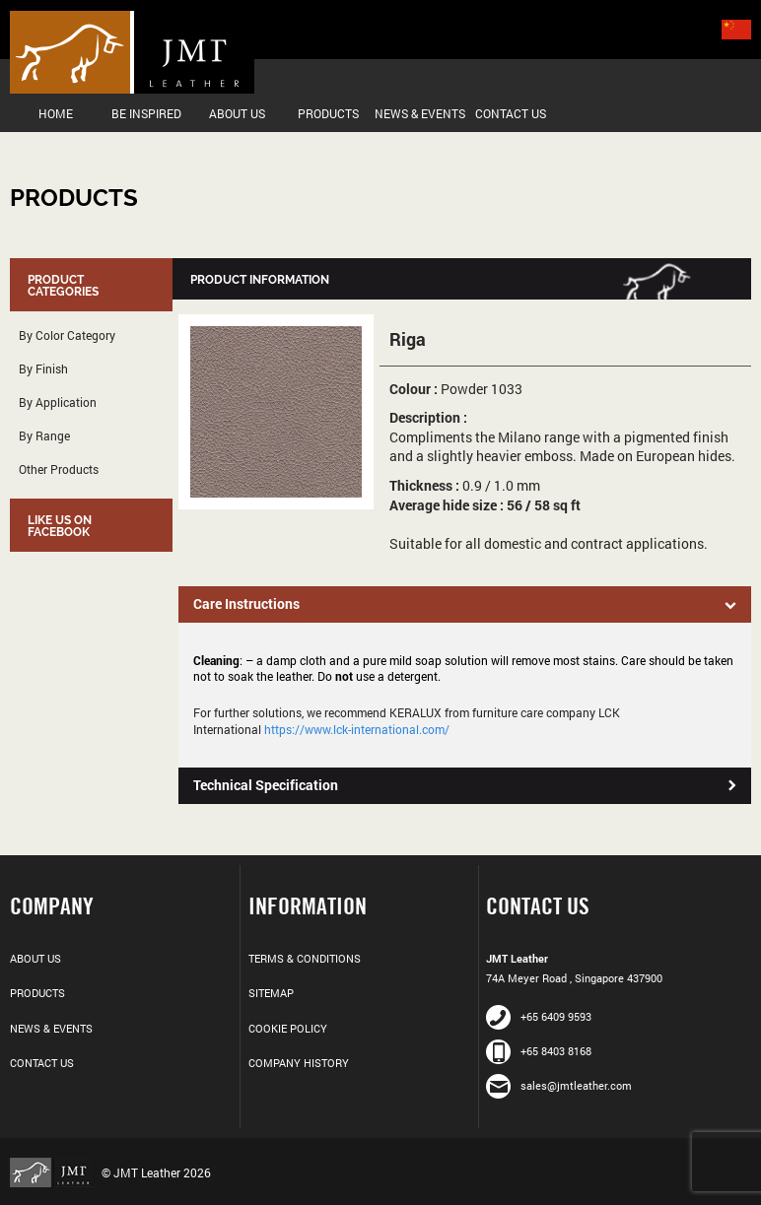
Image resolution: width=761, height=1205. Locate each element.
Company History (298, 1062)
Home (55, 113)
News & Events (420, 113)
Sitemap (271, 992)
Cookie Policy (287, 1028)
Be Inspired (146, 113)
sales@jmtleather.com (559, 1085)
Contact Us (510, 113)
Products (328, 113)
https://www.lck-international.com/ (357, 729)
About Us (237, 113)
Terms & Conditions (304, 958)
